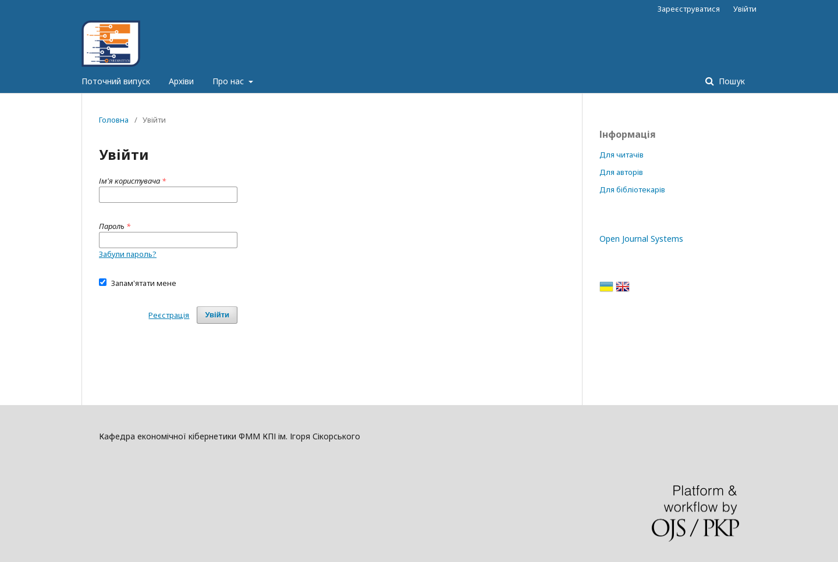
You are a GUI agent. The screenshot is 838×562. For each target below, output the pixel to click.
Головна (114, 119)
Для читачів (621, 154)
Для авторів (621, 172)
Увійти (745, 8)
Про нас (229, 81)
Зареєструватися (689, 8)
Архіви (181, 81)
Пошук (730, 81)
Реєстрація (168, 315)
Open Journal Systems (641, 238)
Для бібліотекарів (632, 189)
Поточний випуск (115, 81)
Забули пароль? (128, 254)
